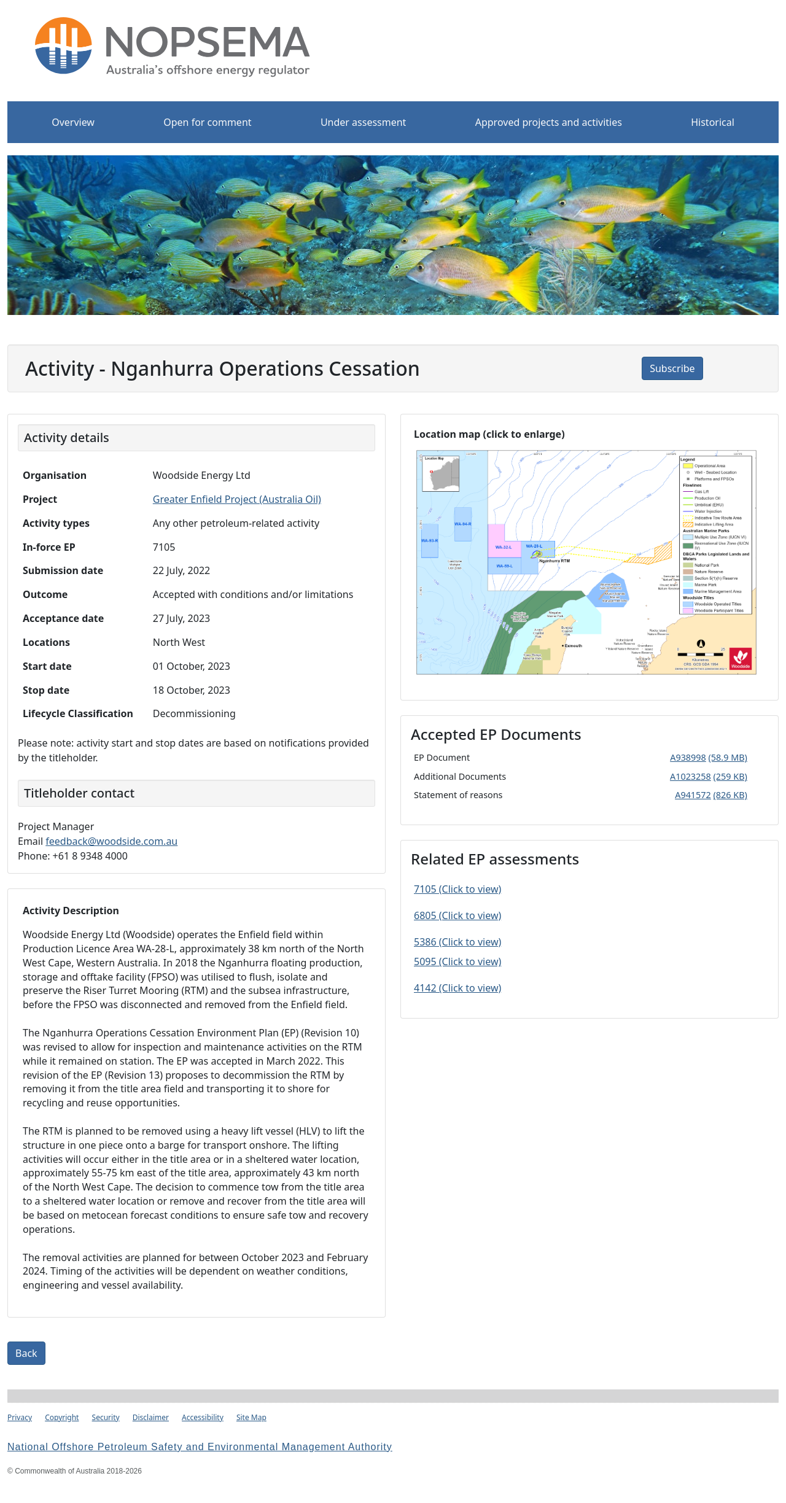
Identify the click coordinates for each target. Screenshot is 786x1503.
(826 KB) (730, 795)
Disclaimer (151, 1417)
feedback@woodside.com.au (111, 841)
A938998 (688, 757)
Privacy (19, 1417)
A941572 (693, 795)
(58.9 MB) (728, 757)
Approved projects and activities (548, 122)
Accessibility (203, 1417)
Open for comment (207, 122)
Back (26, 1353)
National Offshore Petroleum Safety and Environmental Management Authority (199, 1447)
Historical (712, 122)
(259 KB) (730, 776)
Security (106, 1417)
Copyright (62, 1417)
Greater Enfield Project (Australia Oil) (237, 499)
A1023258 (690, 776)
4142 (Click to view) (457, 988)
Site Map (251, 1417)
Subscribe (672, 368)
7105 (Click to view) (457, 889)
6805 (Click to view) (457, 915)
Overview (73, 122)
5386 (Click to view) (457, 942)
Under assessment (364, 122)
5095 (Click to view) (457, 961)
